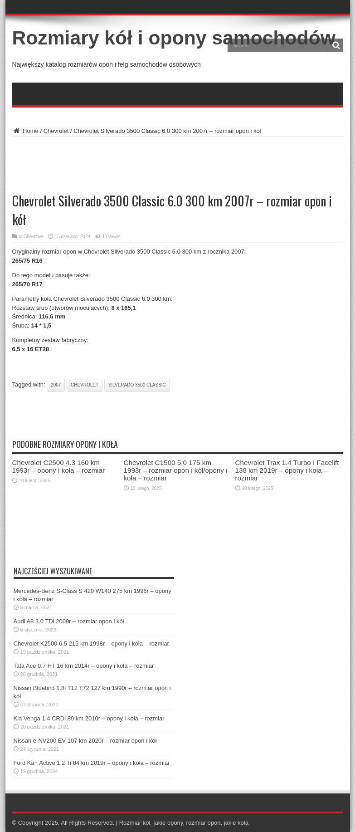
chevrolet (84, 384)
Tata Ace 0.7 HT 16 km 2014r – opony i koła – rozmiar (84, 665)
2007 (56, 384)
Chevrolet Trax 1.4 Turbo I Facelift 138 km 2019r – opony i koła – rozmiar (287, 470)
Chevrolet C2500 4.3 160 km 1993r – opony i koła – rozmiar (58, 466)
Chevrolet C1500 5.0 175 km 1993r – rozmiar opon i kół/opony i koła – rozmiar (176, 470)
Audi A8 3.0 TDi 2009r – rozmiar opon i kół (69, 621)
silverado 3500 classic (137, 384)
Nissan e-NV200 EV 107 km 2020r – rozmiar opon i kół (85, 740)
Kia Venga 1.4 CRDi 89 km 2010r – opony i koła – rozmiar (89, 718)
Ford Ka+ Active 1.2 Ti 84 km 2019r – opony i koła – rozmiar (92, 762)
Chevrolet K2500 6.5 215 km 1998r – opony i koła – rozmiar (91, 643)
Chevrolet (56, 130)
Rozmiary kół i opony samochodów (174, 38)
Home (25, 130)
